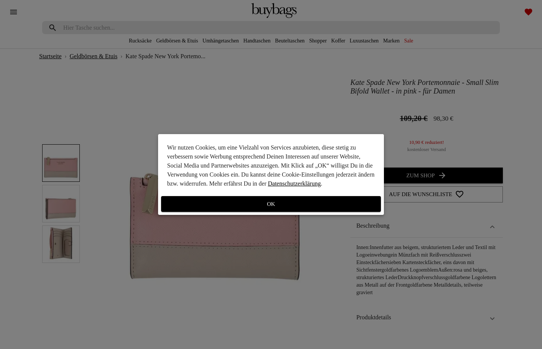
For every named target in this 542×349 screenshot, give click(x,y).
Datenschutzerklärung (294, 183)
